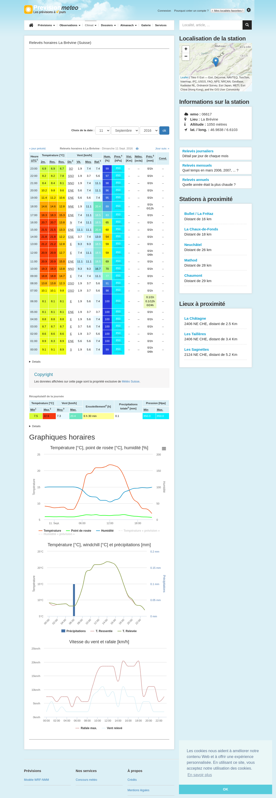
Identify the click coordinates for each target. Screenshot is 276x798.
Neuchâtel (215, 247)
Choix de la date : (82, 130)
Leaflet (184, 77)
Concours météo (86, 780)
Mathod (215, 263)
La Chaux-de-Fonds (215, 232)
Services (160, 25)
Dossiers (108, 25)
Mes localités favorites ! (227, 10)
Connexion (164, 10)
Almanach (128, 25)
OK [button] (225, 789)
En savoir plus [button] (199, 775)
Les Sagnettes (215, 352)
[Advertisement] (99, 88)
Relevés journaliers (215, 153)
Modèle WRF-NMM (36, 780)
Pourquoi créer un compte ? (191, 10)
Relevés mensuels (215, 168)
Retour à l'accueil (52, 9)
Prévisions (46, 25)
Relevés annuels (215, 182)
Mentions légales (138, 790)
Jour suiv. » (162, 148)
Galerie (146, 25)
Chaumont (215, 278)
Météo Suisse (130, 381)
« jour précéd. (37, 148)
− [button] (185, 56)
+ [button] (185, 49)
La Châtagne (215, 321)
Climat (91, 25)
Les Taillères (215, 337)
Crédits (132, 780)
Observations (70, 25)
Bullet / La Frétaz (215, 216)
